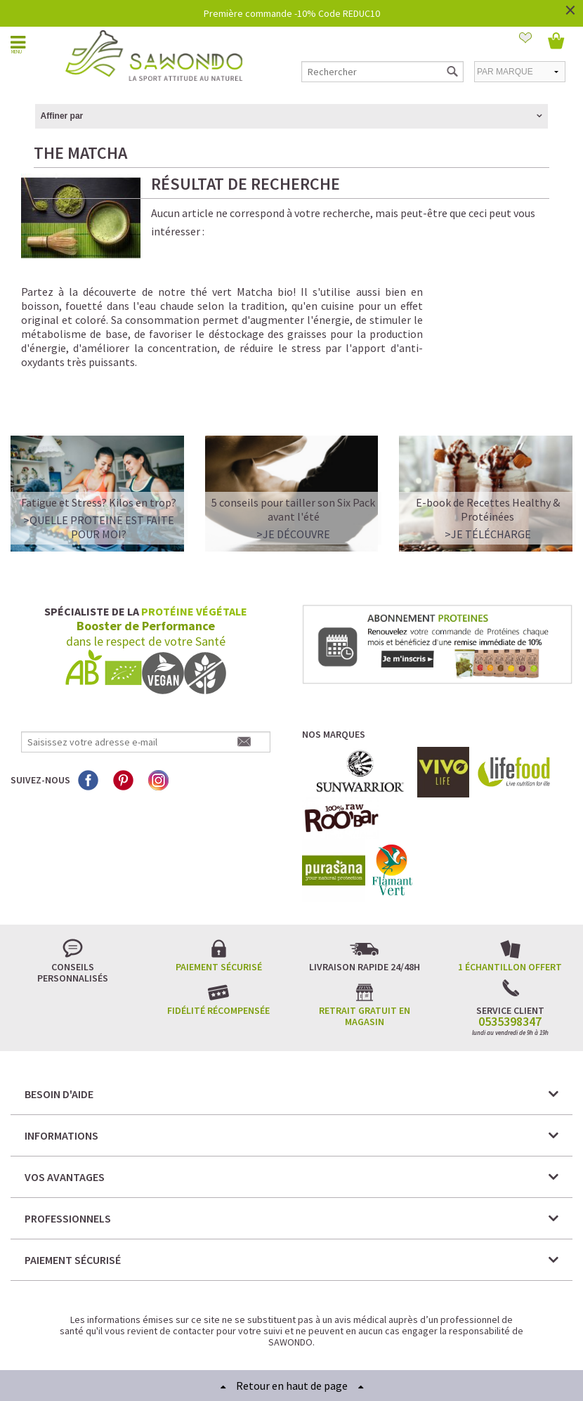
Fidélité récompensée (218, 962)
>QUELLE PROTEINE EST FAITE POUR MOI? (98, 479)
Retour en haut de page (292, 1386)
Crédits (341, 1337)
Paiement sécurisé (219, 919)
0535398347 (510, 973)
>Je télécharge (488, 486)
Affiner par (62, 116)
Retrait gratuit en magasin (364, 968)
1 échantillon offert (510, 919)
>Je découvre (293, 486)
